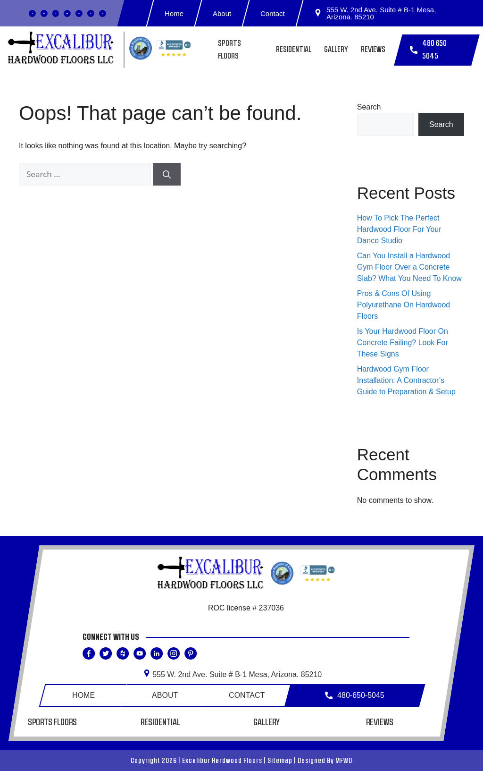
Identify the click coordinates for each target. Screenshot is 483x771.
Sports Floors (52, 722)
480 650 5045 (428, 50)
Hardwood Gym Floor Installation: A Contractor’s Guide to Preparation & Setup (406, 380)
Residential (293, 49)
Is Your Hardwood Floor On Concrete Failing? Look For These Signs (402, 342)
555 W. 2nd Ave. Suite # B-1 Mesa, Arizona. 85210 (375, 13)
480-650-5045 (355, 695)
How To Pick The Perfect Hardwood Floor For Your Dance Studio (399, 229)
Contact (273, 13)
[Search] (167, 174)
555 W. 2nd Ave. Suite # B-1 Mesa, (232, 673)
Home (174, 13)
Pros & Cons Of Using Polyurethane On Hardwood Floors (403, 304)
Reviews (373, 49)
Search (369, 107)
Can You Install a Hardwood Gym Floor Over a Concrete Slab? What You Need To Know (409, 267)
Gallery (336, 49)
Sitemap (279, 760)
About (222, 13)
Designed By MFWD (325, 760)
